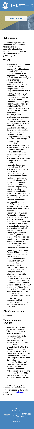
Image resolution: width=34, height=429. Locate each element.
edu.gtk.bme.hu (19, 392)
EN (32, 7)
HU (32, 4)
